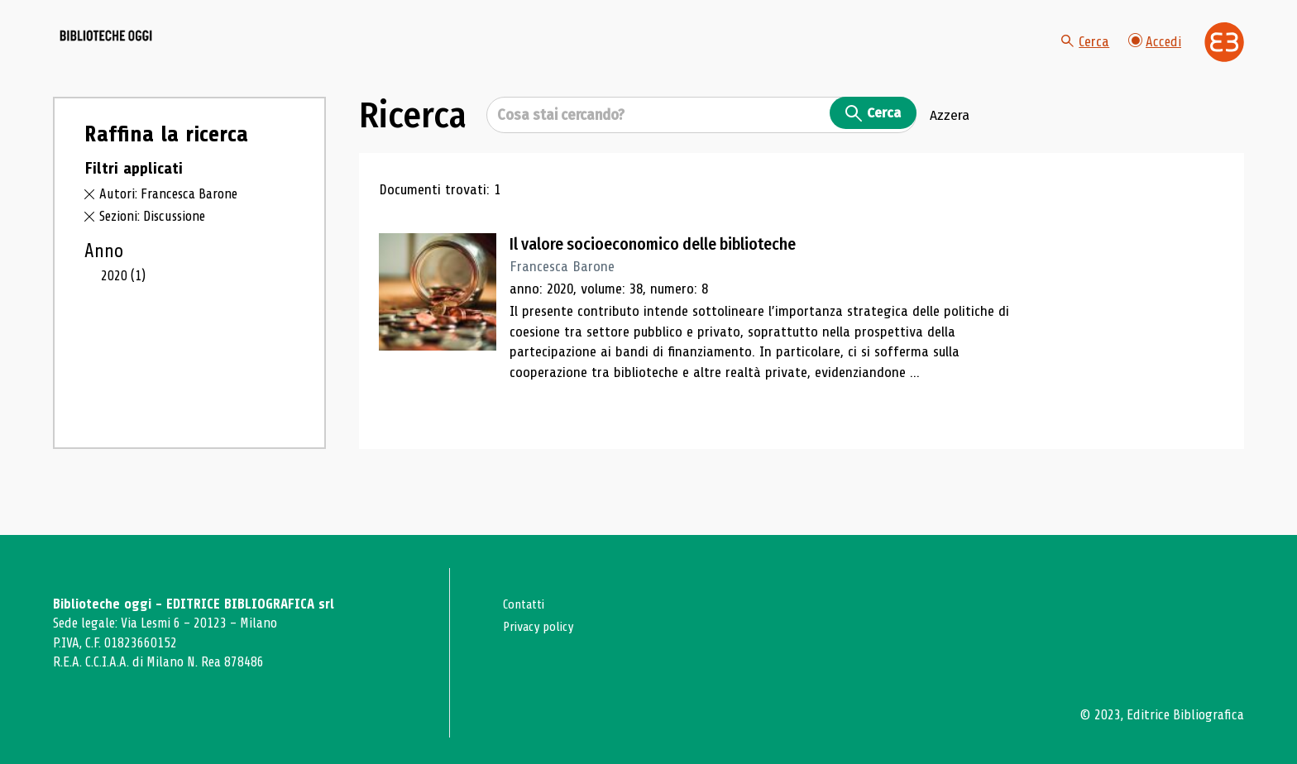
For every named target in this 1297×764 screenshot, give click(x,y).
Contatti (526, 604)
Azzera (949, 148)
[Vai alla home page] (145, 59)
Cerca (1083, 58)
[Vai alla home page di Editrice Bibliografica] (1224, 59)
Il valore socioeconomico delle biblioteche (672, 277)
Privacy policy (542, 626)
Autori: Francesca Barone (173, 226)
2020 (124, 308)
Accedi (1154, 57)
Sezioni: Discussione (156, 248)
